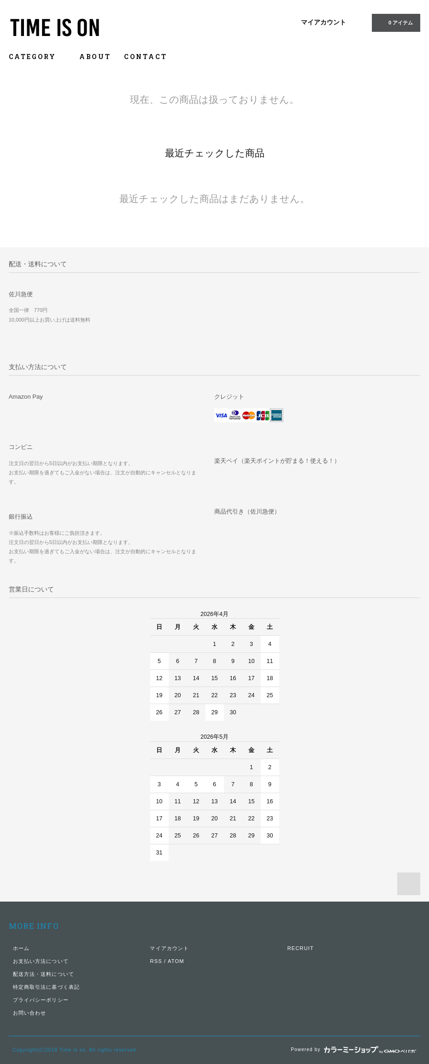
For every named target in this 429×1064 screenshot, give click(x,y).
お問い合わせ (30, 1013)
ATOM (176, 961)
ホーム (21, 948)
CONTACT (145, 56)
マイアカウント (323, 22)
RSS (156, 961)
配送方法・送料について (43, 974)
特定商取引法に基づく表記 (46, 987)
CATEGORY (37, 56)
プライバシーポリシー (41, 1000)
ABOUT (95, 56)
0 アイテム (395, 22)
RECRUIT (300, 948)
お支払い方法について (41, 961)
